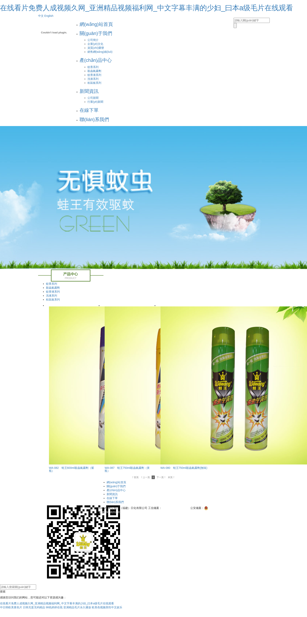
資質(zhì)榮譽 (95, 47)
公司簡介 (93, 39)
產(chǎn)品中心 (96, 60)
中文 (41, 15)
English (48, 15)
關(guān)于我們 (96, 33)
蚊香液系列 (94, 74)
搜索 (3, 591)
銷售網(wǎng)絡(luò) (100, 51)
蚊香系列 (93, 67)
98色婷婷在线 (54, 607)
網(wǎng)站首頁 (96, 24)
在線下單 (89, 110)
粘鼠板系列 (94, 82)
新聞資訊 (89, 91)
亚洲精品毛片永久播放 (77, 607)
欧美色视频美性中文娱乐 (107, 607)
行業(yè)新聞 (95, 101)
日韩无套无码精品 (34, 607)
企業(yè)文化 (95, 43)
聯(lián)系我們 (94, 119)
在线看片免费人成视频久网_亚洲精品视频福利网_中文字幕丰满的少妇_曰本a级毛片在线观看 (146, 8)
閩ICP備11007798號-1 (176, 508)
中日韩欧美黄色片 (11, 607)
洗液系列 (93, 78)
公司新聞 (93, 97)
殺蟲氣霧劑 (94, 71)
